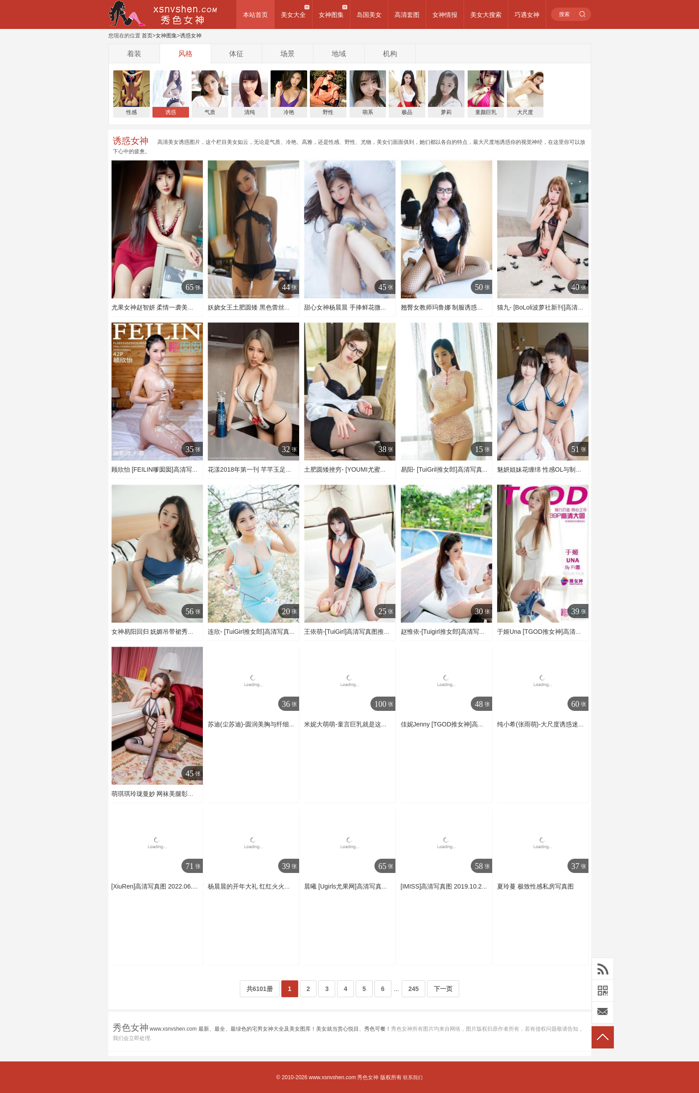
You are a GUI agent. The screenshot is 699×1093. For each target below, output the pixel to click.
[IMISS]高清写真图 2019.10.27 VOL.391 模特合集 (470, 886)
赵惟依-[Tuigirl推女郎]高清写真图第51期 (456, 631)
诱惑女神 (190, 36)
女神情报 (444, 14)
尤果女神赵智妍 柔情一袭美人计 (156, 307)
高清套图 (407, 14)
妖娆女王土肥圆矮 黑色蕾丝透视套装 (258, 307)
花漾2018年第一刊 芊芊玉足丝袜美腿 (259, 469)
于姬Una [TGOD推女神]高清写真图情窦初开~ (560, 631)
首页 (147, 36)
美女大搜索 (486, 14)
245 (413, 988)
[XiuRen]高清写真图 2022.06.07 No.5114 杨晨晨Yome (186, 886)
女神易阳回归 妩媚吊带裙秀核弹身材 (162, 631)
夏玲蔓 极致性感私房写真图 (535, 886)
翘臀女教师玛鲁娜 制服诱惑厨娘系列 (451, 307)
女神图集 (331, 14)
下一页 (443, 988)
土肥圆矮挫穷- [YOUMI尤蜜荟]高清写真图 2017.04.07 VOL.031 (391, 469)
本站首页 (255, 14)
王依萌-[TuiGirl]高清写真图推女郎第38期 (360, 631)
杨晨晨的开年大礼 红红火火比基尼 (255, 886)
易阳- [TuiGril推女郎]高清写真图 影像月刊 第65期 (468, 469)
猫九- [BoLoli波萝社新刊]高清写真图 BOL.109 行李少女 (573, 307)
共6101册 (260, 988)
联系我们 (413, 1077)
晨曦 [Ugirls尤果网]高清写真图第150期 (357, 886)
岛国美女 (369, 14)
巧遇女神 (526, 14)
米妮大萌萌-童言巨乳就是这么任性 (352, 724)
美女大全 (293, 14)
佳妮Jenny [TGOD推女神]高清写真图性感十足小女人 (474, 724)
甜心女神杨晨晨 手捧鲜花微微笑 (348, 307)
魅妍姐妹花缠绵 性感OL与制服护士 (546, 469)
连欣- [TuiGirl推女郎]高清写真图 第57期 (262, 631)
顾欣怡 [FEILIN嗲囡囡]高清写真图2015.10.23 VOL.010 (186, 469)
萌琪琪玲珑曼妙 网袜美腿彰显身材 (159, 793)
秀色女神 (367, 1077)
